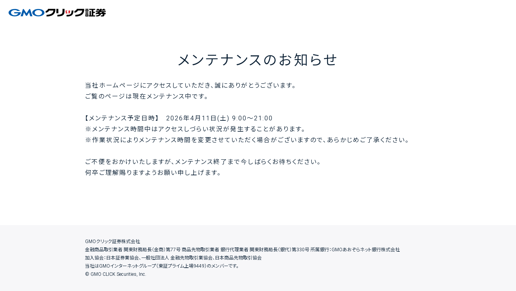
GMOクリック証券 (58, 12)
